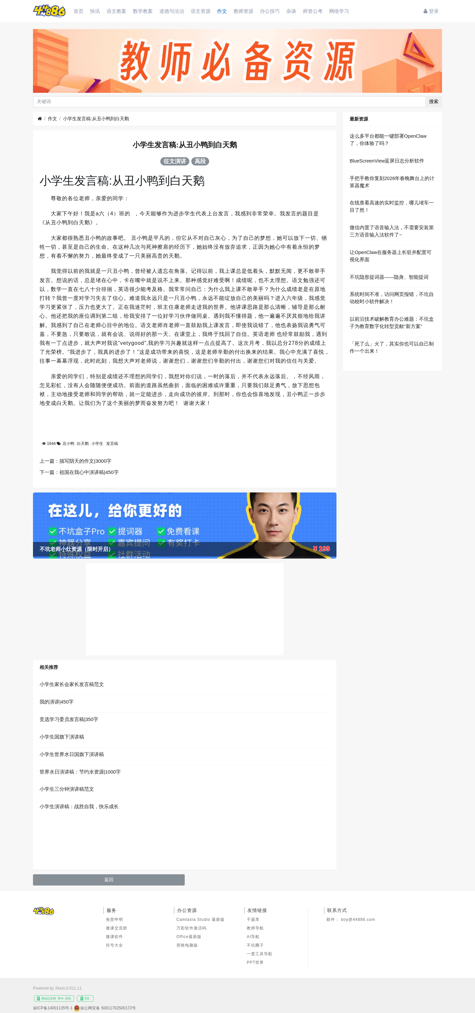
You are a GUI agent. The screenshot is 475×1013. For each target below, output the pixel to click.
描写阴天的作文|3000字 (85, 461)
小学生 (97, 443)
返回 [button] (108, 879)
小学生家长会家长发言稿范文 (72, 684)
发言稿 (112, 443)
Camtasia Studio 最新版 (200, 919)
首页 (78, 11)
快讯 (95, 11)
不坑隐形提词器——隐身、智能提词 (389, 277)
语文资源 (200, 11)
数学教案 (143, 11)
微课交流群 (116, 928)
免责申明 (114, 919)
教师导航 (255, 928)
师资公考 (313, 11)
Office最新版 (189, 936)
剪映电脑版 (187, 945)
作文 (222, 11)
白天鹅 (83, 443)
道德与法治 (171, 11)
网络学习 (339, 11)
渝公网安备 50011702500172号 (108, 1008)
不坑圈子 (255, 945)
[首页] (40, 118)
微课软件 (114, 936)
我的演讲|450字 (57, 702)
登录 (431, 11)
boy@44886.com (358, 919)
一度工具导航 (259, 954)
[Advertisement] (185, 609)
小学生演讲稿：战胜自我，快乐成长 (79, 806)
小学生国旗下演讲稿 (62, 737)
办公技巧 (270, 11)
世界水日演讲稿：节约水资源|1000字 (80, 772)
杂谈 (291, 11)
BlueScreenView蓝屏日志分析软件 (387, 160)
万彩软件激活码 (191, 928)
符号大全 (114, 945)
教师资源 (243, 11)
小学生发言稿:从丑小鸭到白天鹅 (96, 118)
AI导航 (253, 936)
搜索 (433, 101)
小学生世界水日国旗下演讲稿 (72, 754)
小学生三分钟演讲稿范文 (67, 789)
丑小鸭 (68, 443)
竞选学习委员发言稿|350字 (69, 719)
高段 (200, 161)
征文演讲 (175, 161)
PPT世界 (255, 962)
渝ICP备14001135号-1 (53, 1008)
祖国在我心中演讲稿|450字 (89, 472)
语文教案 (116, 11)
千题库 (253, 919)
